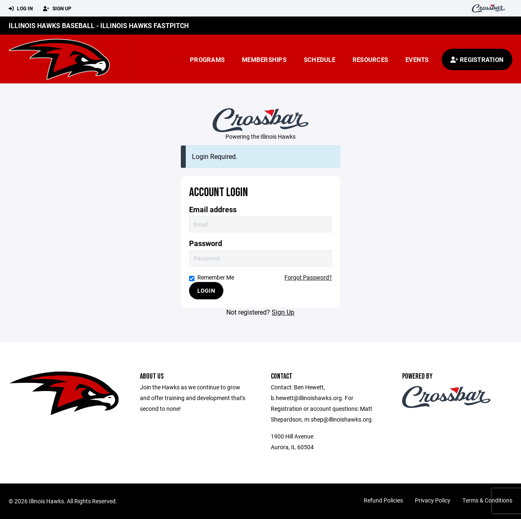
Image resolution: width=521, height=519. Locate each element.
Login (206, 290)
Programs (207, 59)
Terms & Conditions (487, 500)
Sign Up (57, 8)
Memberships (264, 59)
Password (205, 243)
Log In (21, 8)
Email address (213, 209)
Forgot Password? (308, 277)
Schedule (319, 59)
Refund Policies (383, 500)
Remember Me (211, 277)
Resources (370, 59)
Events (417, 59)
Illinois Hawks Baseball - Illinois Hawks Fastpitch (99, 25)
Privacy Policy (432, 500)
